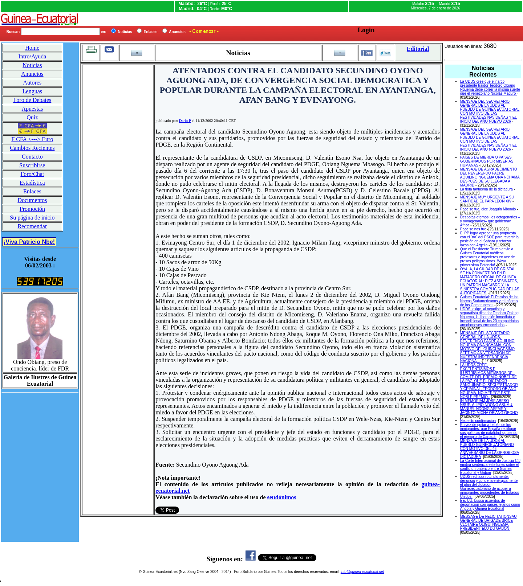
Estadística (32, 183)
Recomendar (32, 226)
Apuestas (32, 109)
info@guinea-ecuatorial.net (362, 572)
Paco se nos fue (473, 229)
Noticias (32, 65)
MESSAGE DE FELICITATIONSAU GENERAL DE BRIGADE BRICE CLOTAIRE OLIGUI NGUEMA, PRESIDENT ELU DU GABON (488, 522)
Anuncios (32, 74)
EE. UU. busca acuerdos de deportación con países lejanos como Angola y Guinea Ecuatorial (490, 505)
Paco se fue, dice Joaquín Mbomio (488, 209)
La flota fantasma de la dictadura (486, 189)
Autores (32, 82)
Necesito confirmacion (478, 421)
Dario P (185, 121)
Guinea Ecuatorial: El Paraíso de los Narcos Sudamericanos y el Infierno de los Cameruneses (489, 301)
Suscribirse (32, 165)
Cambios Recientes (32, 148)
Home (32, 48)
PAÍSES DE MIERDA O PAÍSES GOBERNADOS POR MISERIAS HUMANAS (487, 161)
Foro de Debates (32, 100)
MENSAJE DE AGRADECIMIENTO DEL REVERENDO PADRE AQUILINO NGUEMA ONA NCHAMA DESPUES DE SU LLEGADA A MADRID (490, 177)
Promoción (32, 209)
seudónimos (281, 497)
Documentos (32, 200)
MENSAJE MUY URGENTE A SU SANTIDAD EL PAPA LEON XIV (487, 199)
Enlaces (32, 191)
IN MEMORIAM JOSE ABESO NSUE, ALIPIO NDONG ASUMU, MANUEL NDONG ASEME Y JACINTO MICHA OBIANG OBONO (489, 407)
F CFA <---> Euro (32, 139)
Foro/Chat (32, 174)
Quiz (32, 117)
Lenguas (32, 91)
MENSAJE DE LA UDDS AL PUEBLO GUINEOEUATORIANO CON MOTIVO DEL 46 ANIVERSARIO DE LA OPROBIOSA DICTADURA (489, 449)
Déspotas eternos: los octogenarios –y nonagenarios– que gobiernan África (490, 221)
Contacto (32, 156)
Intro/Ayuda (32, 56)
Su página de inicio (32, 217)
